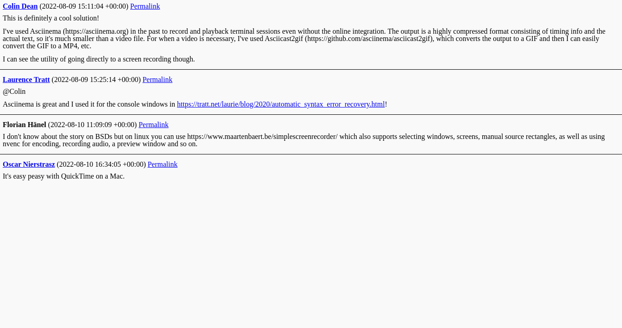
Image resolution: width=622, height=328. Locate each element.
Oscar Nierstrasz (29, 164)
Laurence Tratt (26, 79)
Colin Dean (20, 6)
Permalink (145, 6)
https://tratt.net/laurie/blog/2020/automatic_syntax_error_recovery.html (281, 104)
